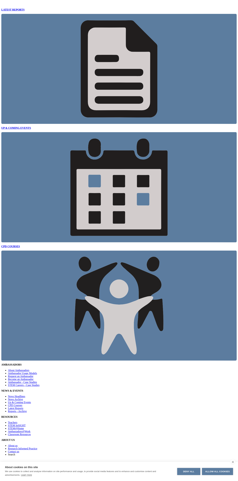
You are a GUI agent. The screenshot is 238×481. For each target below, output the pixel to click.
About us (13, 445)
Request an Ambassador (20, 376)
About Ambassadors (18, 370)
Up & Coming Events (19, 402)
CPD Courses (15, 405)
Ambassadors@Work (19, 431)
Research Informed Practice (22, 448)
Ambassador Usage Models (22, 373)
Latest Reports (15, 408)
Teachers (12, 422)
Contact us (13, 451)
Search (11, 454)
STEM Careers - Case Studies (24, 385)
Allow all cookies (217, 471)
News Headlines (16, 396)
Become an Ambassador (21, 379)
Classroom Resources (19, 434)
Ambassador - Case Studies (22, 382)
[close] (233, 462)
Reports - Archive (17, 411)
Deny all (188, 471)
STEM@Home (16, 428)
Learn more (26, 475)
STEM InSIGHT (17, 425)
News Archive (15, 399)
